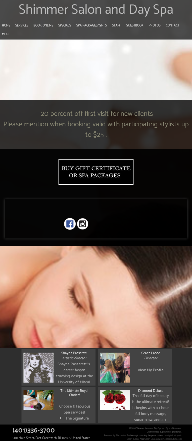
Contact (172, 25)
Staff (116, 25)
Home (6, 25)
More (6, 34)
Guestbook (135, 25)
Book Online (43, 25)
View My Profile (151, 370)
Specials (64, 25)
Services (21, 25)
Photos (154, 25)
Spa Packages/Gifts (91, 25)
